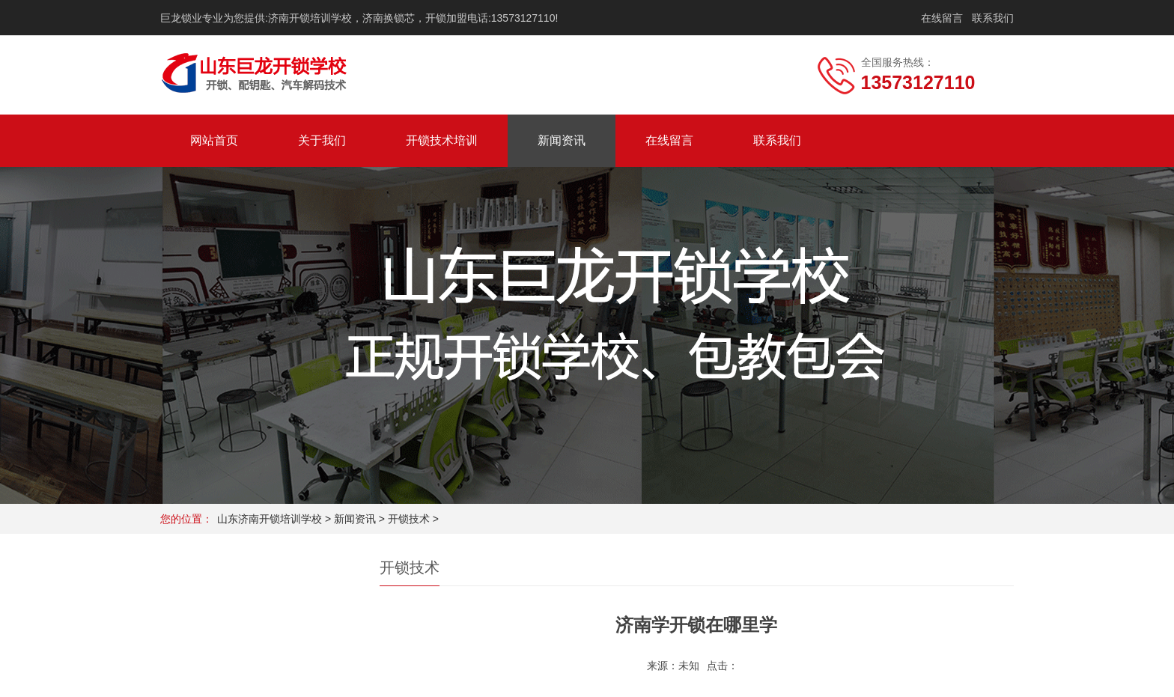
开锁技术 (409, 519)
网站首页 (214, 140)
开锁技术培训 (442, 140)
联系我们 (993, 18)
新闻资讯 (562, 140)
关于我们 (322, 140)
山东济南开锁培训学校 (269, 519)
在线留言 (942, 18)
